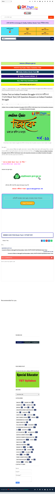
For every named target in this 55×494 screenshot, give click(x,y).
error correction (20, 424)
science (29, 451)
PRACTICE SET (19, 444)
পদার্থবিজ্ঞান (27, 464)
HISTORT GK (25, 431)
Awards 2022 (30, 406)
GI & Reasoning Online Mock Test (24, 429)
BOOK (25, 409)
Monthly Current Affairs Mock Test (25, 439)
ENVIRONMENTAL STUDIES (22, 421)
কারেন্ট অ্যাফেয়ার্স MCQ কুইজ (21, 461)
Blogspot (26, 491)
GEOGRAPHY (31, 426)
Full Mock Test (20, 426)
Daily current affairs (21, 419)
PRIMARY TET (19, 449)
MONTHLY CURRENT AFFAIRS (22, 436)
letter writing (20, 434)
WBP (25, 456)
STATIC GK (18, 454)
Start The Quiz (27, 205)
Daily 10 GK (30, 416)
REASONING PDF (20, 451)
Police (32, 441)
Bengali (18, 409)
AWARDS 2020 (28, 404)
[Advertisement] (27, 51)
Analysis (18, 404)
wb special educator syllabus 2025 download (27, 373)
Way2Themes (14, 491)
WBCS (17, 456)
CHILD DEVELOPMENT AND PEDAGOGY (24, 411)
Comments (35, 344)
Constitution (19, 416)
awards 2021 (19, 406)
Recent (19, 344)
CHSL (17, 414)
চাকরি (32, 461)
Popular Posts (27, 344)
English (33, 419)
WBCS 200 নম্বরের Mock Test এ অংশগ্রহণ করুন (18, 237)
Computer (25, 414)
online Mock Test (23, 105)
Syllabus (28, 454)
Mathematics (31, 434)
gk (17, 431)
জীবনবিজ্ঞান (18, 464)
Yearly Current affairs (22, 459)
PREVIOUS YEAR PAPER (21, 446)
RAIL (28, 105)
